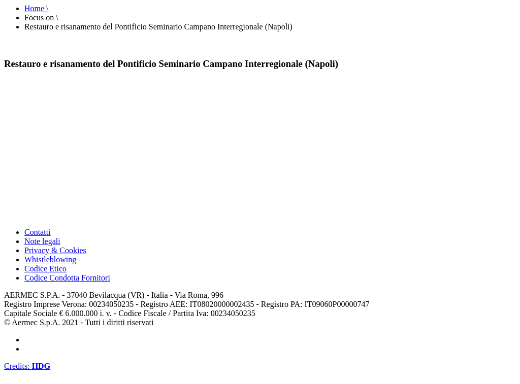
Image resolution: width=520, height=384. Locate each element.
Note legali (42, 241)
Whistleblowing (50, 259)
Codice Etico (45, 268)
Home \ (36, 8)
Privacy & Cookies (55, 250)
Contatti (37, 232)
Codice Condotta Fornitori (67, 277)
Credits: (27, 366)
